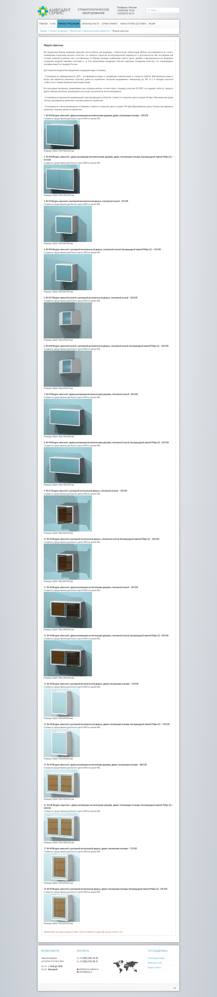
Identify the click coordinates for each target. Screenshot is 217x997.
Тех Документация (156, 958)
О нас (53, 23)
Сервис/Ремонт (110, 23)
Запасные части (90, 23)
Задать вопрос (154, 967)
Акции (152, 23)
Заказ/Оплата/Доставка (133, 23)
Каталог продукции (68, 23)
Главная (43, 23)
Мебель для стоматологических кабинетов (90, 31)
